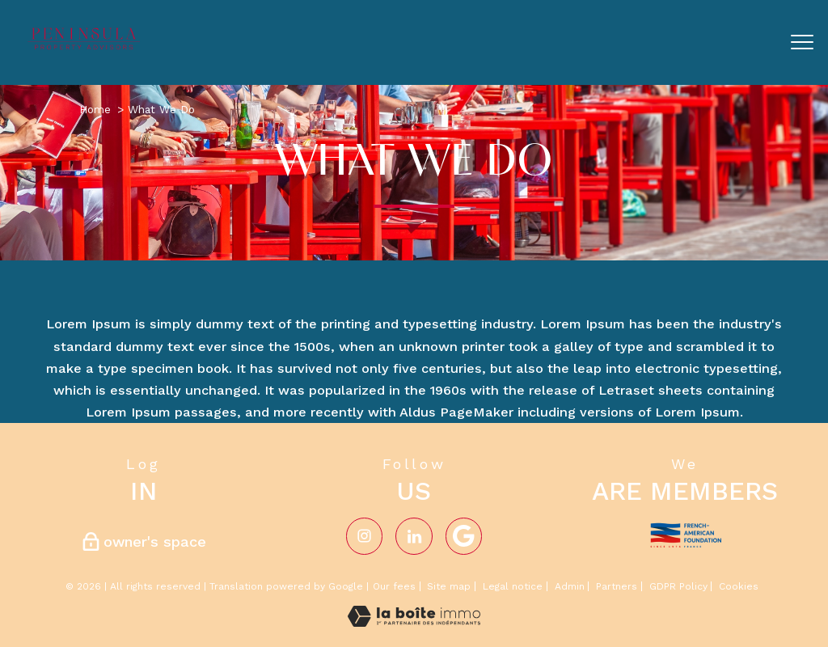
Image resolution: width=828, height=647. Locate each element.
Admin (570, 586)
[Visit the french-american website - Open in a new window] (684, 533)
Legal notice (513, 586)
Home (95, 109)
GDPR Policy (678, 586)
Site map (449, 586)
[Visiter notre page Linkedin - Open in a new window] (413, 536)
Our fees (394, 586)
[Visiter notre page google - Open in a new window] (464, 536)
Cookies (738, 586)
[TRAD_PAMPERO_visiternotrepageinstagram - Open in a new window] (364, 536)
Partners (616, 586)
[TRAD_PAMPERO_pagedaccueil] (85, 47)
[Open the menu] (802, 42)
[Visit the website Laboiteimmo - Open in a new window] (414, 622)
